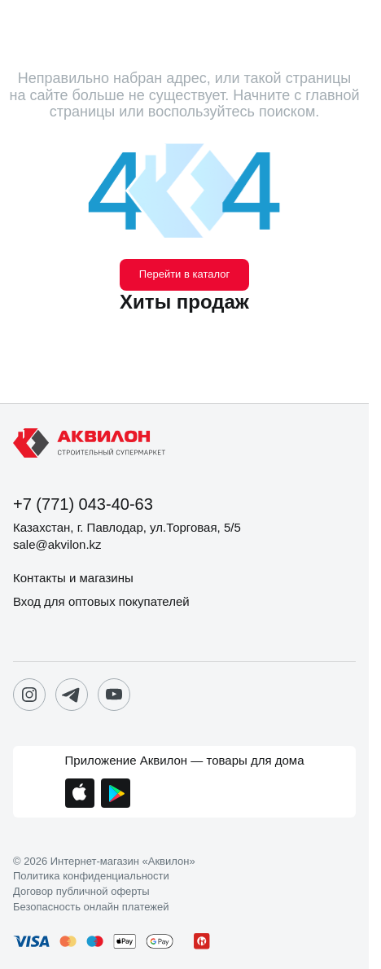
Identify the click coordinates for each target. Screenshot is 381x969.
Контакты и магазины (73, 578)
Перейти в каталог (184, 274)
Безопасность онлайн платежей (91, 907)
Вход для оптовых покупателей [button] (101, 601)
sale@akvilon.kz (57, 544)
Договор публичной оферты (81, 891)
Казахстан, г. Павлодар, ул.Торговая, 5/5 (127, 527)
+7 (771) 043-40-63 (83, 504)
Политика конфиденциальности (91, 876)
